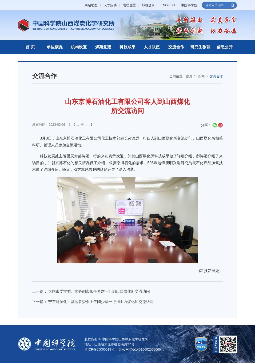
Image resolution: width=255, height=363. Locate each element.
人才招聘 (110, 5)
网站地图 (91, 5)
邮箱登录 (148, 5)
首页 (189, 76)
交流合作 (176, 47)
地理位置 (129, 5)
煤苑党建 (103, 47)
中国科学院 (189, 5)
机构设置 (79, 47)
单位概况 (55, 47)
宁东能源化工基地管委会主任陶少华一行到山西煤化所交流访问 (101, 302)
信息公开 (225, 47)
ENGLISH (168, 5)
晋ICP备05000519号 (99, 349)
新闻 (201, 76)
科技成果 (127, 47)
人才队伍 (152, 47)
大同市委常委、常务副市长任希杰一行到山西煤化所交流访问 (99, 291)
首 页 (30, 47)
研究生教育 (200, 47)
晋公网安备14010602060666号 (141, 349)
